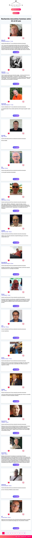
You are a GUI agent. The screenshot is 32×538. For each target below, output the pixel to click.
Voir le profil (16, 52)
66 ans (6, 453)
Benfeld (2, 168)
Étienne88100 (4, 262)
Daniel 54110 (4, 421)
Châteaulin (3, 73)
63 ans (11, 263)
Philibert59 (3, 484)
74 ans (7, 73)
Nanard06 (3, 135)
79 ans (5, 390)
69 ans (5, 136)
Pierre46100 (3, 452)
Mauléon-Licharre (4, 358)
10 (24, 533)
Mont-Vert (3, 327)
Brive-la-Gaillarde (4, 485)
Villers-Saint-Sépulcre (5, 104)
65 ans (6, 168)
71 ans (11, 41)
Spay (2, 136)
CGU (19, 536)
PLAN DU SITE (23, 536)
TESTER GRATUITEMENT (16, 9)
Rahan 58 (3, 40)
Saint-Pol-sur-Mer (4, 231)
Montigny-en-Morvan (5, 41)
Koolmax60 (3, 103)
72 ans (10, 358)
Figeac (2, 453)
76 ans (9, 295)
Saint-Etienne (4, 200)
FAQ (16, 536)
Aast (2, 390)
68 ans (10, 231)
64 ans (7, 422)
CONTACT (29, 536)
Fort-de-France (4, 517)
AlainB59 (3, 230)
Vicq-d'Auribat (4, 295)
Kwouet (2, 294)
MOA (2, 325)
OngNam (3, 389)
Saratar (2, 357)
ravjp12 (2, 198)
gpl (2, 516)
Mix (2, 167)
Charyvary (3, 72)
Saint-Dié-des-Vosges (5, 263)
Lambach (3, 422)
